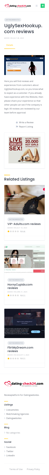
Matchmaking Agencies (17, 414)
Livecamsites (12, 409)
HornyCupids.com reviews (20, 286)
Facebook (11, 447)
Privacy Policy (33, 469)
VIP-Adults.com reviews (24, 224)
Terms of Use (16, 469)
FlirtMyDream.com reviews (20, 349)
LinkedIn (10, 455)
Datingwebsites (13, 20)
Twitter (9, 451)
